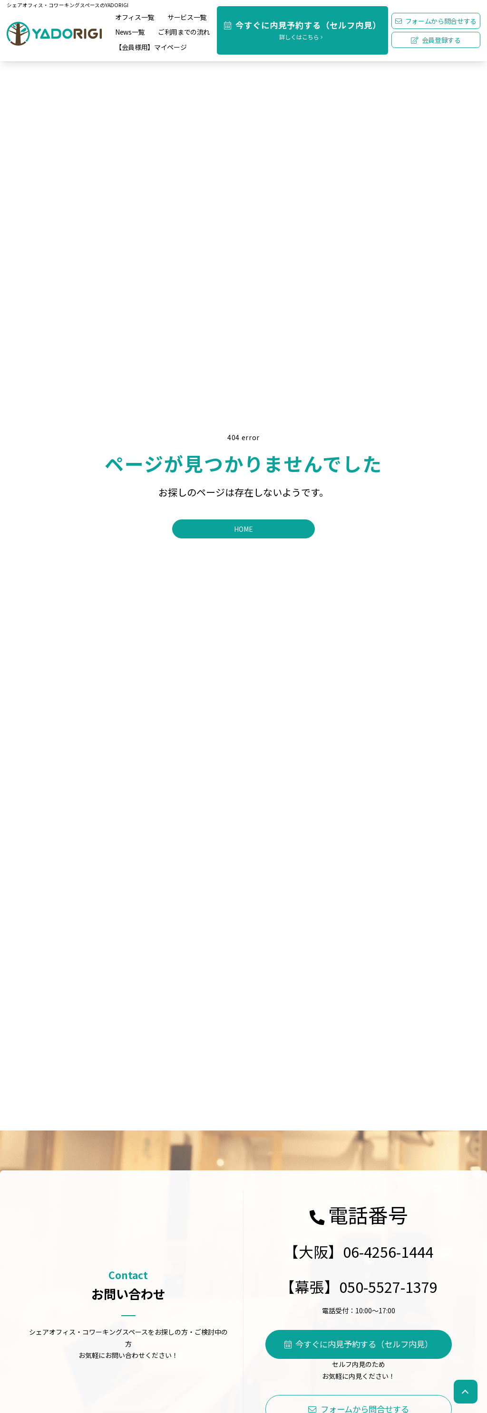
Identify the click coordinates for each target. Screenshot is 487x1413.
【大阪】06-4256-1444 (358, 1251)
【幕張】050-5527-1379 (359, 1286)
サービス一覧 (186, 17)
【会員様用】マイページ (150, 47)
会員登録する (436, 40)
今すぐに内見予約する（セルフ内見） (358, 1344)
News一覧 (130, 32)
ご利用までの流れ (184, 32)
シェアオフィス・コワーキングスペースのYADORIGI (67, 5)
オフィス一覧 (134, 17)
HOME (243, 529)
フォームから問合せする (436, 20)
